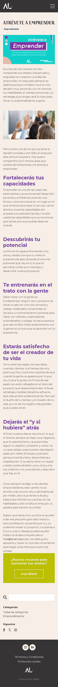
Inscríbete (29, 574)
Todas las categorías (15, 612)
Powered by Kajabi (29, 679)
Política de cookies (29, 661)
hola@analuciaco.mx (16, 539)
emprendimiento (11, 29)
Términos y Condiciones (29, 656)
